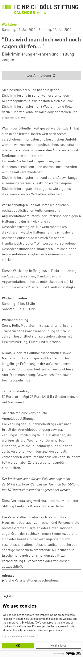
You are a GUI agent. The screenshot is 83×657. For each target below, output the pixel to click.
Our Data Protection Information (18, 636)
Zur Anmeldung (39, 75)
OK (18, 645)
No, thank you (58, 645)
